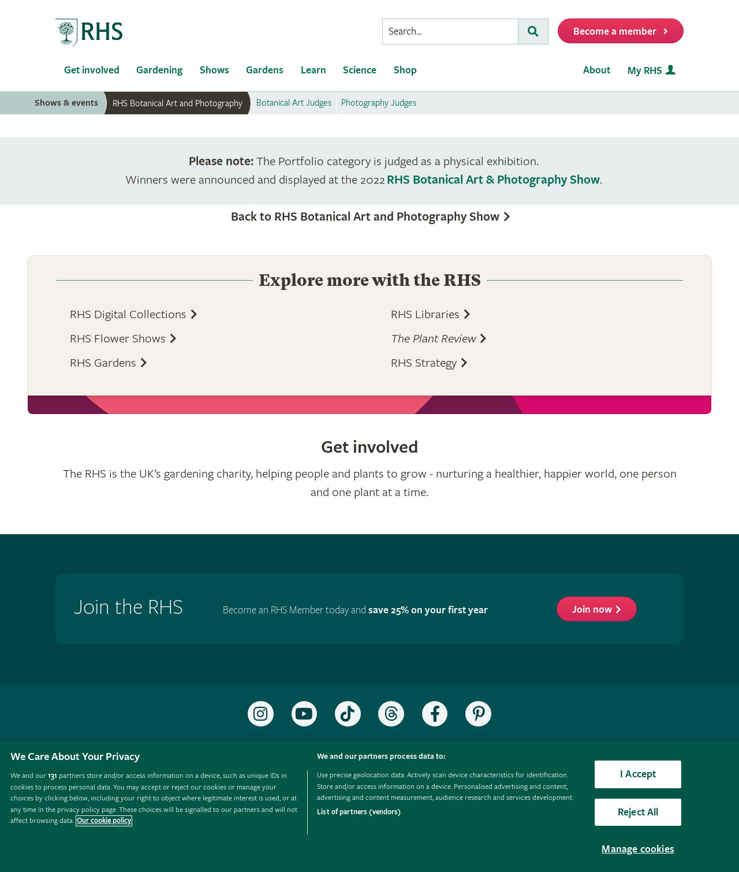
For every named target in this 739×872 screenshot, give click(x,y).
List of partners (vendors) (359, 812)
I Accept (638, 774)
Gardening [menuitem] (159, 70)
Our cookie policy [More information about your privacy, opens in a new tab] (104, 821)
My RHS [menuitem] (645, 71)
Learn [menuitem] (313, 70)
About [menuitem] (596, 70)
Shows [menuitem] (214, 70)
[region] (369, 806)
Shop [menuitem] (405, 70)
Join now (592, 609)
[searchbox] (450, 31)
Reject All (638, 812)
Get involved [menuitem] (92, 70)
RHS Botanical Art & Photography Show (493, 180)
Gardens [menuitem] (264, 70)
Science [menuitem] (359, 70)
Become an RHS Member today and (355, 610)
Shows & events (66, 103)
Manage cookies (638, 849)
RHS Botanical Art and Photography (177, 103)
